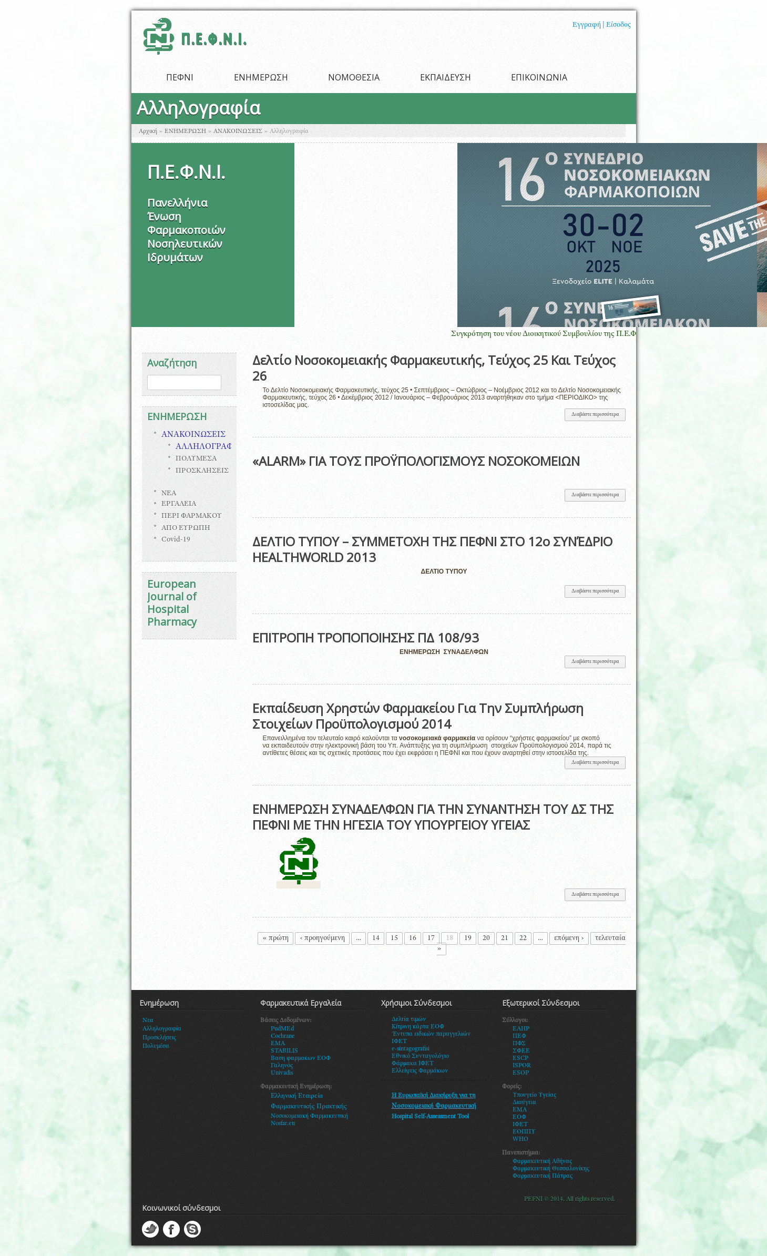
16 (412, 938)
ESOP (521, 1073)
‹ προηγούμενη (322, 938)
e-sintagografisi (410, 1049)
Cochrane (283, 1036)
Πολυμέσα (155, 1046)
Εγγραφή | (588, 25)
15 (394, 938)
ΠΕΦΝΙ (179, 77)
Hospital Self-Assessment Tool (430, 1117)
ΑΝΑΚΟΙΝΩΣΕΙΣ (237, 131)
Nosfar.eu (283, 1123)
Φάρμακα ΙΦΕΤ (413, 1063)
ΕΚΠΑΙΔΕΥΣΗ (445, 77)
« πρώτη (275, 938)
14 (376, 938)
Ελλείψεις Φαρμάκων (420, 1071)
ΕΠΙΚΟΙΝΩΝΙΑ (539, 77)
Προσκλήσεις (159, 1038)
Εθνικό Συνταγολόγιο (420, 1056)
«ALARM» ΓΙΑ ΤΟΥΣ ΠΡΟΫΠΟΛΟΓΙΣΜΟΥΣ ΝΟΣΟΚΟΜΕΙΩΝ (416, 460)
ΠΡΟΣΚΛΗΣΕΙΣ (202, 471)
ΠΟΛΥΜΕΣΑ (196, 459)
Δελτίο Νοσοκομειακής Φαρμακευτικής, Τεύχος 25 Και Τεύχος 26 (434, 367)
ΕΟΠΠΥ (524, 1132)
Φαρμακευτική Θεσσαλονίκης (551, 1169)
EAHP (521, 1029)
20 (486, 938)
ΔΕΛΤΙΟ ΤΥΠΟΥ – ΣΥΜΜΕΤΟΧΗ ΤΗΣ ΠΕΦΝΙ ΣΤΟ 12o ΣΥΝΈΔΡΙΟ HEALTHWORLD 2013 (432, 549)
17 (431, 938)
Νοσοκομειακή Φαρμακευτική (309, 1116)
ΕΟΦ (519, 1117)
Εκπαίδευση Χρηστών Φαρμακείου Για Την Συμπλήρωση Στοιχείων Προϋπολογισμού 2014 (418, 715)
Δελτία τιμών (409, 1019)
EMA (278, 1043)
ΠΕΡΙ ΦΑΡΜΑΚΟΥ (191, 516)
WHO (520, 1139)
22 (523, 938)
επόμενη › (569, 938)
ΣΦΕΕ (521, 1051)
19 (468, 938)
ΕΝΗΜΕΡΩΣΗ (261, 77)
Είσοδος (618, 25)
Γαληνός (282, 1066)
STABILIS (284, 1051)
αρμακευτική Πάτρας (544, 1176)
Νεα (148, 1020)
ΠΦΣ (519, 1043)
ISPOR (522, 1066)
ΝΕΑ (168, 493)
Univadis (282, 1073)
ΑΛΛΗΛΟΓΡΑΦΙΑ (209, 447)
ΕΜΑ (520, 1110)
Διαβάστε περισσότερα (598, 416)
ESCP (520, 1058)
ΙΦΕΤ (520, 1124)
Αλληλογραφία (161, 1029)
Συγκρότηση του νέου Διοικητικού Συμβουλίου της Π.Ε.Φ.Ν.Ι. (561, 334)
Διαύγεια (524, 1102)
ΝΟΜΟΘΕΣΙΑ (354, 77)
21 (504, 938)
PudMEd (282, 1029)
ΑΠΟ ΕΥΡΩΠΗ (185, 528)
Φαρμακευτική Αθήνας (542, 1161)
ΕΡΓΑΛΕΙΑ (178, 504)
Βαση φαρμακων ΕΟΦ (301, 1058)
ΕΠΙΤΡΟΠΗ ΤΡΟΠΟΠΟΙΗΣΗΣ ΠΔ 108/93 (365, 637)
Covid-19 (175, 540)
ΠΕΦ (519, 1036)
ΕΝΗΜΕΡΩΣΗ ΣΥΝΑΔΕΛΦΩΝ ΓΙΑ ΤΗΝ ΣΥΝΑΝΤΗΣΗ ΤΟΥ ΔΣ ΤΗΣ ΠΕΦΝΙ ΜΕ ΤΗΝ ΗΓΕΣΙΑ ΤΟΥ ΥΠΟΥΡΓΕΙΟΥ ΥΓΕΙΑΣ (432, 816)
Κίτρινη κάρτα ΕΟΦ (418, 1027)
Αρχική (148, 131)
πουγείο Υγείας (536, 1095)
